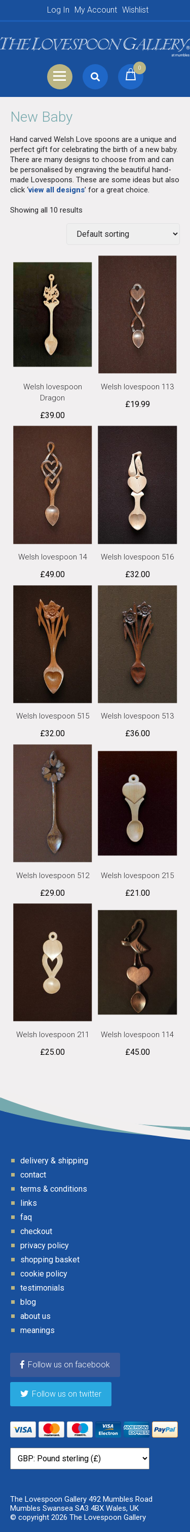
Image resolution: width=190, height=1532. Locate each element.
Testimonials (42, 1288)
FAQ (26, 1217)
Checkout (36, 1231)
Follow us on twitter (60, 1394)
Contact (33, 1175)
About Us (35, 1316)
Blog (28, 1302)
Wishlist (135, 10)
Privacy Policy (44, 1245)
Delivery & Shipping (54, 1160)
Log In (58, 10)
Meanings (37, 1330)
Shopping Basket (50, 1259)
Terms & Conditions (53, 1189)
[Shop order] (123, 234)
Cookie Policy (43, 1274)
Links (28, 1203)
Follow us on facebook (65, 1364)
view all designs (56, 189)
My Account (95, 10)
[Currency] (79, 1458)
